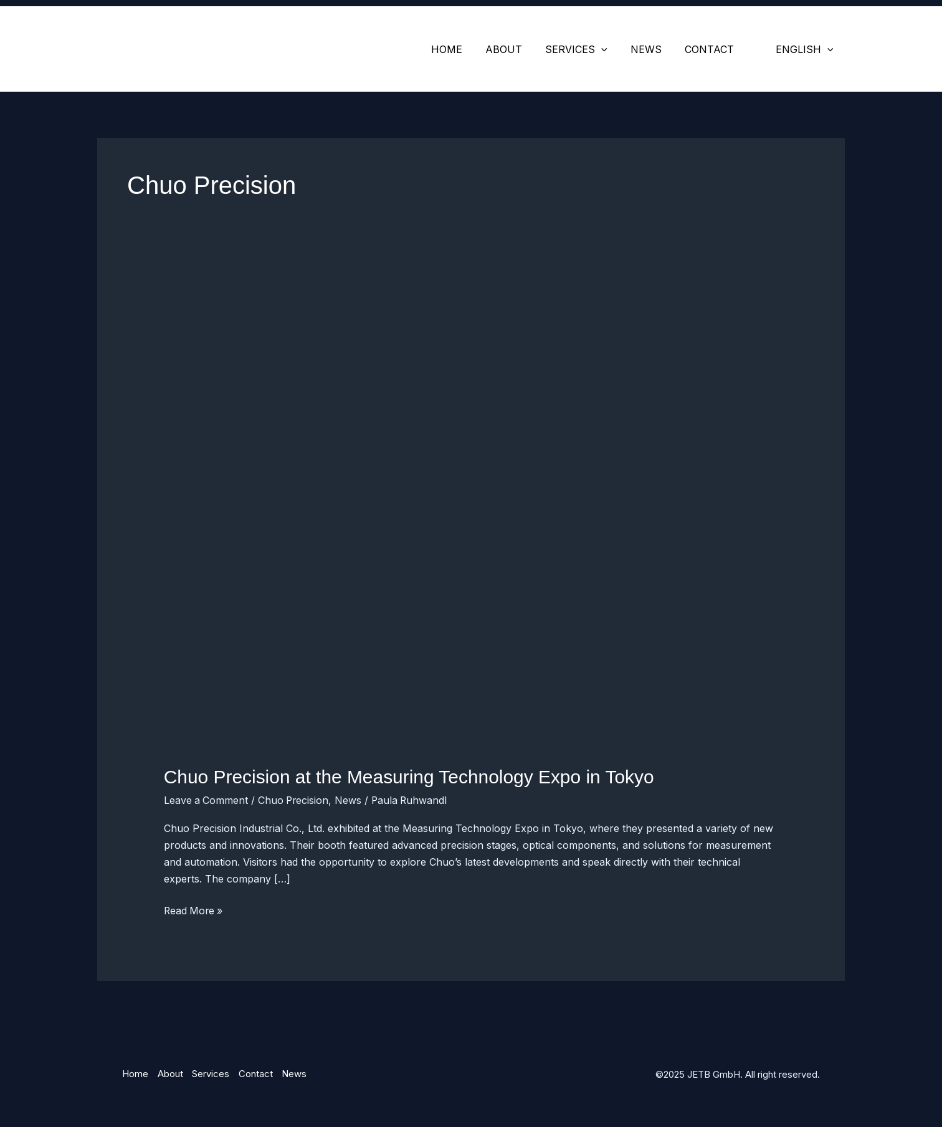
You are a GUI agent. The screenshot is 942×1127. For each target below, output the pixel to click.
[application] (613, 49)
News (654, 49)
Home (464, 49)
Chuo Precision (295, 799)
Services (588, 49)
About (518, 49)
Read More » (194, 909)
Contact (714, 49)
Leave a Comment (206, 799)
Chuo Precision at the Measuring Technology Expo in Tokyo (409, 777)
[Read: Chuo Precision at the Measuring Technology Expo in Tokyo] (471, 518)
